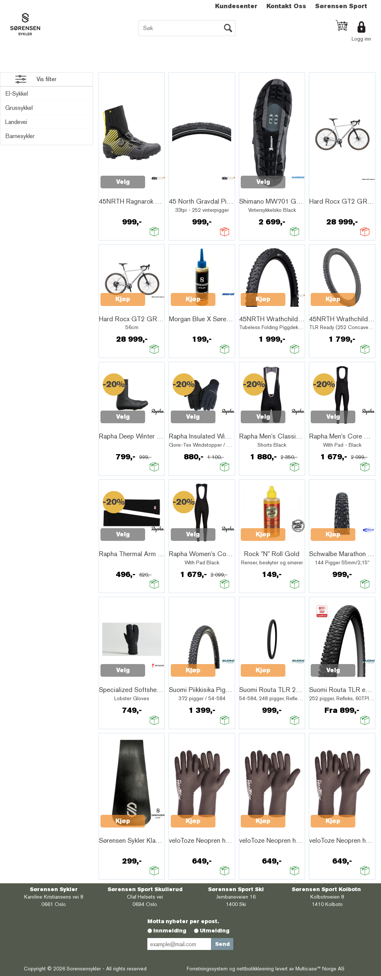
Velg (123, 181)
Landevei (16, 121)
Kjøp (122, 299)
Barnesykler (20, 136)
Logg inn (361, 39)
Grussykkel (19, 107)
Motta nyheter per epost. (183, 921)
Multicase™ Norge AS (320, 969)
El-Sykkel (16, 93)
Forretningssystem (207, 969)
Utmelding (215, 931)
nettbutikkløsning (255, 969)
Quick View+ (119, 190)
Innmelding (169, 931)
